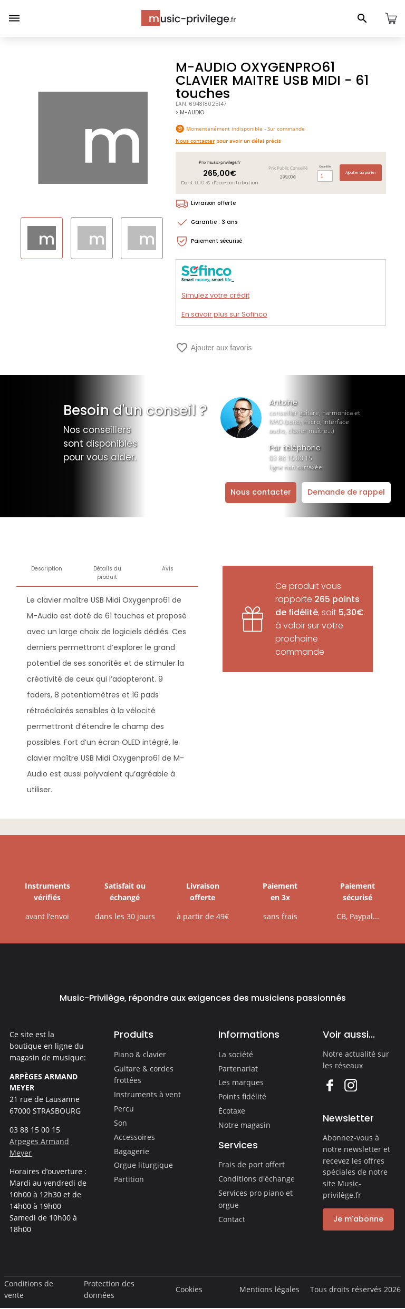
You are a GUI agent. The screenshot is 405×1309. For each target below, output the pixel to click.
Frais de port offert (251, 1164)
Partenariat (238, 1069)
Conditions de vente (28, 1289)
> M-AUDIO (190, 112)
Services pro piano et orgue (255, 1199)
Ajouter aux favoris (214, 347)
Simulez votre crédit (215, 295)
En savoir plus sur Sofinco (224, 314)
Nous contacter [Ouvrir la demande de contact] (260, 492)
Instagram (350, 1084)
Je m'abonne (358, 1219)
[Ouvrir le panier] (391, 18)
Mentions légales (269, 1289)
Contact (231, 1219)
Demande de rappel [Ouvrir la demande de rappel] (346, 492)
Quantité (325, 166)
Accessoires (134, 1137)
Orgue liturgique (143, 1165)
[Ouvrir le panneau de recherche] (362, 18)
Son (120, 1123)
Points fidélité (242, 1096)
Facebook (329, 1084)
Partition (129, 1179)
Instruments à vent (147, 1094)
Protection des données (109, 1289)
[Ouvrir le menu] (14, 18)
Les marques (241, 1082)
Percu (124, 1109)
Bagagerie (131, 1151)
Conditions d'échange (256, 1179)
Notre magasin (244, 1125)
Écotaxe (231, 1111)
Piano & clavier (140, 1054)
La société (235, 1054)
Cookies (189, 1289)
